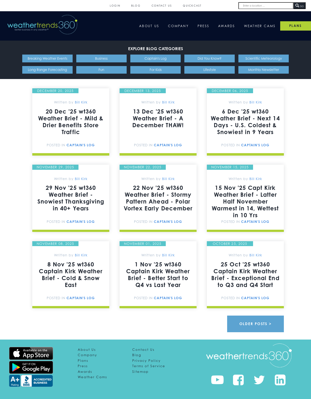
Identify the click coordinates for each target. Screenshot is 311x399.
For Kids (156, 70)
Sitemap (140, 372)
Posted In (57, 145)
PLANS (295, 26)
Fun (101, 70)
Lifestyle (209, 70)
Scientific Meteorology (263, 58)
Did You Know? (210, 58)
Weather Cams (260, 26)
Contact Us (162, 5)
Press (203, 26)
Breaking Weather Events (47, 58)
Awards (226, 26)
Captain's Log (155, 58)
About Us (149, 26)
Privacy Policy (146, 361)
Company (178, 26)
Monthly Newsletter (263, 70)
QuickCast (192, 5)
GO (299, 6)
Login (115, 5)
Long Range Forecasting (47, 70)
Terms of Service (148, 366)
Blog (136, 5)
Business (101, 58)
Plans (83, 361)
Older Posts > (255, 323)
